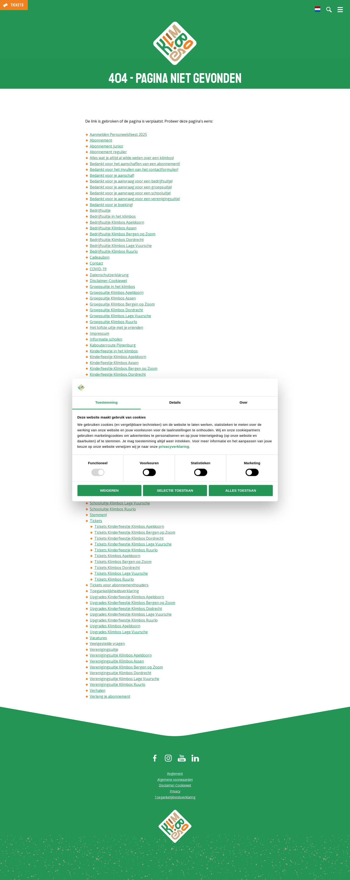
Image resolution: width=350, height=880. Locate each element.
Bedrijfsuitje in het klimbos (113, 216)
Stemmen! (98, 515)
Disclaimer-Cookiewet (108, 281)
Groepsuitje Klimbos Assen (113, 298)
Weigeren (109, 490)
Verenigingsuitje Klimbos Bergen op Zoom (126, 667)
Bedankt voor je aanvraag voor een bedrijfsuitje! (131, 181)
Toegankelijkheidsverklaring (114, 591)
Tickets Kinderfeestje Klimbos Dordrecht (129, 538)
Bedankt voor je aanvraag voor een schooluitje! (130, 193)
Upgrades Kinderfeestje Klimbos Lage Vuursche (131, 614)
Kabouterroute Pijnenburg (113, 345)
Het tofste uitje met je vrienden (116, 327)
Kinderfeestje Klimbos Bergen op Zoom (123, 368)
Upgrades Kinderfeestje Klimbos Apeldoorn (127, 597)
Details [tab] (175, 402)
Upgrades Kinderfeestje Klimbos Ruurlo (124, 620)
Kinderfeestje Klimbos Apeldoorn (118, 357)
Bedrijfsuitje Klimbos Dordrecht (117, 240)
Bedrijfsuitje (100, 210)
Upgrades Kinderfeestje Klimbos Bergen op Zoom (132, 603)
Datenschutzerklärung (109, 275)
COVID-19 (98, 269)
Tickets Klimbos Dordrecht (117, 568)
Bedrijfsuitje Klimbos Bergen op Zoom (122, 234)
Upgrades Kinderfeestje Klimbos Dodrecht (126, 609)
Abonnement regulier (108, 152)
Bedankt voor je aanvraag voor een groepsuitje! (131, 187)
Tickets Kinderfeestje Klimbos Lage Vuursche (133, 544)
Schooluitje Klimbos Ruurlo (113, 509)
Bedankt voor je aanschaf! (112, 175)
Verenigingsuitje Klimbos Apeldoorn (121, 655)
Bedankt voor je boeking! (111, 205)
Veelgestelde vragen (107, 644)
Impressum (99, 333)
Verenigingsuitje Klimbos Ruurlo (117, 684)
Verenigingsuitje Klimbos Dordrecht (120, 673)
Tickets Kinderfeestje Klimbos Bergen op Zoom (134, 532)
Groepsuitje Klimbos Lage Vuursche (120, 316)
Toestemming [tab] (106, 402)
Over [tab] (244, 402)
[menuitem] (317, 9)
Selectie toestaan (175, 490)
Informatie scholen (106, 339)
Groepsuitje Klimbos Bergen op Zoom (122, 304)
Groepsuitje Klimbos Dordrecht (116, 310)
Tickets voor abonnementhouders (119, 585)
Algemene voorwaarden (175, 780)
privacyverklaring (174, 446)
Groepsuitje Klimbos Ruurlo (113, 322)
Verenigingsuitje (104, 649)
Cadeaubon (99, 257)
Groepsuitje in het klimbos (112, 287)
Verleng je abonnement (110, 696)
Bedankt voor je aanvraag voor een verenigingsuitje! (135, 199)
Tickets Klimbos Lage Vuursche (121, 573)
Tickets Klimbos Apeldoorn (117, 556)
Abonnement (101, 140)
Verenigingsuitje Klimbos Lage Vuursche (124, 679)
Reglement (175, 774)
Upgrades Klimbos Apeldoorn (115, 626)
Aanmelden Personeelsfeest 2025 (118, 134)
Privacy (175, 791)
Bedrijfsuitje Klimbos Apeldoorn (117, 222)
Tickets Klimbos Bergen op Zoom (122, 562)
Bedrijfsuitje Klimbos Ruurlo (114, 251)
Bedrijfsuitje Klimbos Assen (113, 228)
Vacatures (98, 638)
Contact (96, 263)
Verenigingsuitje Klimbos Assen (117, 661)
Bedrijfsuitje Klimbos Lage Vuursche (121, 246)
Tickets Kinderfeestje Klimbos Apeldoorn (129, 526)
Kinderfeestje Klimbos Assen (114, 363)
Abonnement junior (106, 146)
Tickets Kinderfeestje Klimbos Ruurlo (126, 550)
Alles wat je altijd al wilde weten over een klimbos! (132, 158)
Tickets (17, 5)
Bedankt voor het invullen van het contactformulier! (134, 169)
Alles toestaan (240, 490)
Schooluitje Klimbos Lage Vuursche (120, 503)
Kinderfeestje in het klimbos (114, 351)
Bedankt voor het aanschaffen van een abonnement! (135, 164)
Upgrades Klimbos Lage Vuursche (119, 632)
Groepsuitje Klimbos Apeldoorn (116, 292)
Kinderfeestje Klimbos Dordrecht (118, 374)
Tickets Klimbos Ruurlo (114, 579)
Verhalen (97, 690)
